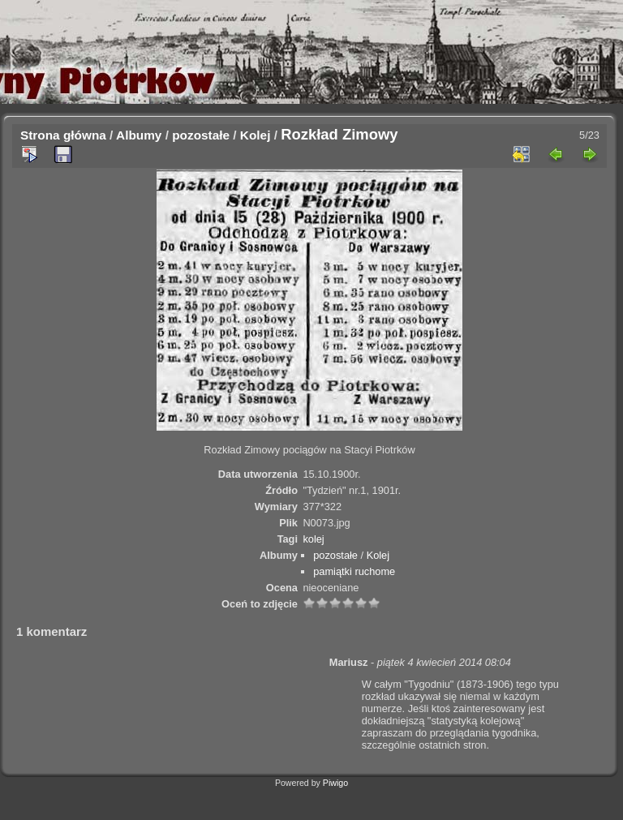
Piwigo (335, 783)
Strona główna (63, 135)
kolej (313, 539)
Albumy (138, 135)
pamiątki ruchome (354, 571)
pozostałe (201, 135)
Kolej (255, 135)
